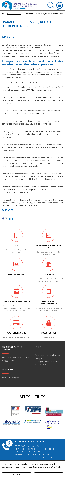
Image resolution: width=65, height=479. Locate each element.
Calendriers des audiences (47, 355)
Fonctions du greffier (12, 377)
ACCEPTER (48, 475)
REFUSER (16, 475)
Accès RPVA (8, 361)
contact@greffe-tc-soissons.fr (38, 449)
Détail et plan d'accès (50, 457)
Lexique (38, 358)
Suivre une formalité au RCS (15, 357)
